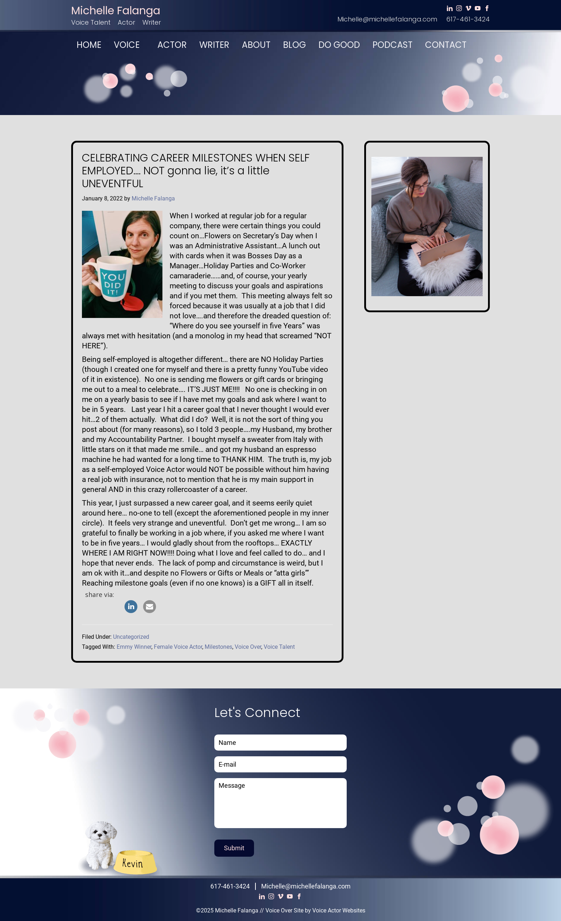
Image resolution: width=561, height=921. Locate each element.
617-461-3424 (468, 19)
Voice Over (248, 646)
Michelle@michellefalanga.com (387, 19)
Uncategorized (131, 636)
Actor (126, 22)
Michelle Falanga (115, 10)
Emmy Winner (134, 646)
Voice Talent (91, 22)
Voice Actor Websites (338, 910)
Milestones (218, 646)
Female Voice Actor (178, 646)
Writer (151, 22)
